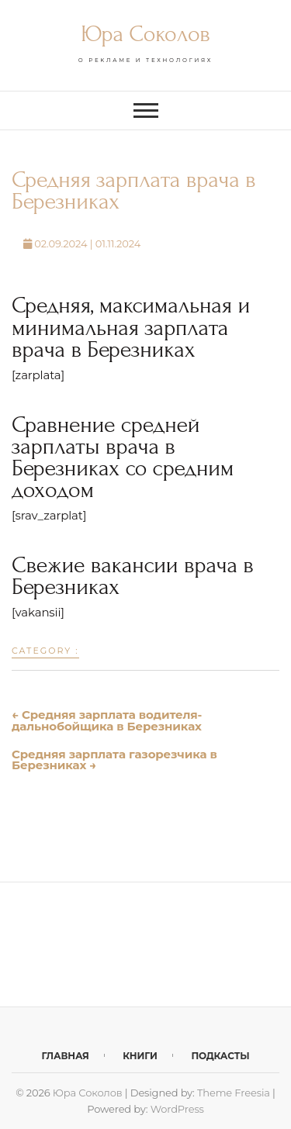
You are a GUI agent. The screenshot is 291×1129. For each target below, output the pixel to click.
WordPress (177, 1109)
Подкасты (220, 1055)
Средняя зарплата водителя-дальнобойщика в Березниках (107, 720)
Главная (65, 1055)
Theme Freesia (233, 1092)
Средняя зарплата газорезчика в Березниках (114, 760)
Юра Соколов (145, 34)
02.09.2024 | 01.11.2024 (81, 243)
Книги (140, 1055)
